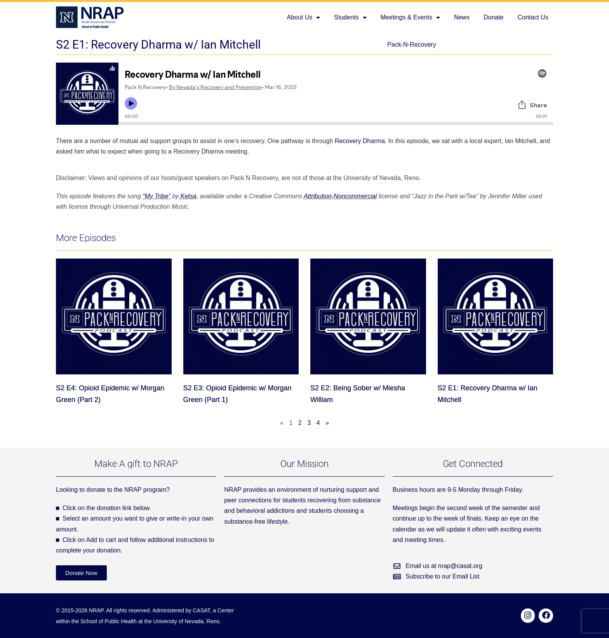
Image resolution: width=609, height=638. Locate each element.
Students (350, 17)
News (462, 17)
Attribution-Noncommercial (340, 196)
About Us (303, 17)
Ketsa (187, 196)
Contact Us (533, 17)
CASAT (201, 610)
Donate (494, 17)
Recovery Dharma (360, 141)
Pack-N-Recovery (411, 44)
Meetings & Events (410, 17)
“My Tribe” (157, 196)
